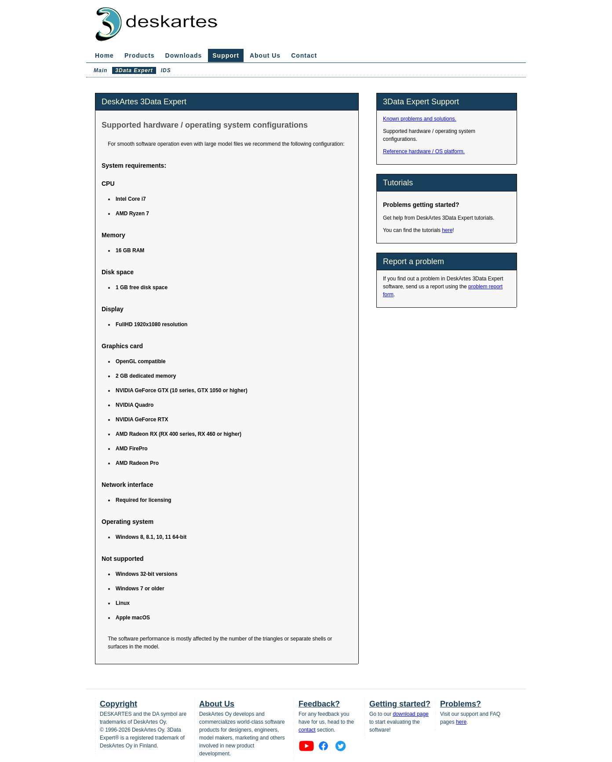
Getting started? (399, 703)
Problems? (460, 703)
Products (139, 55)
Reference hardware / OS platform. (424, 151)
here (447, 230)
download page (410, 714)
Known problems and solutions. (419, 119)
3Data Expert (134, 70)
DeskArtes (164, 25)
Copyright (118, 703)
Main (100, 70)
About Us (265, 55)
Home (104, 55)
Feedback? (319, 703)
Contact (304, 55)
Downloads (183, 55)
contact (307, 730)
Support (225, 55)
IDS (166, 70)
